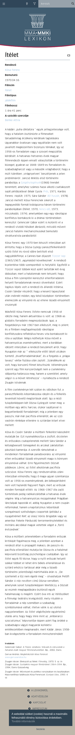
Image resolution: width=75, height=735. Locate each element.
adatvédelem (37, 696)
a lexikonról (37, 690)
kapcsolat (37, 702)
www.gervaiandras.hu (15, 657)
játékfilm (10, 100)
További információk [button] (23, 721)
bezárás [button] (40, 729)
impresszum (37, 708)
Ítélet (8, 90)
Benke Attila (12, 120)
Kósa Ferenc (12, 70)
